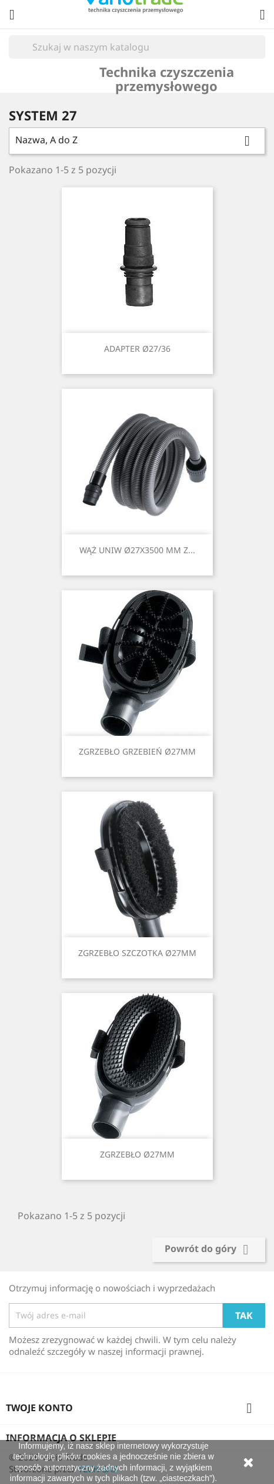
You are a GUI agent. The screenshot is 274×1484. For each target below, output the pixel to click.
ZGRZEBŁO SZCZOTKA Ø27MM (137, 952)
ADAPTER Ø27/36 (137, 348)
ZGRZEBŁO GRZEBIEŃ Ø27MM (137, 751)
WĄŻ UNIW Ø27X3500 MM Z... (137, 550)
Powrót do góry (209, 1249)
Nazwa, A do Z (137, 141)
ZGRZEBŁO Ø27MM (137, 1154)
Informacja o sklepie (61, 1437)
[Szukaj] (137, 47)
